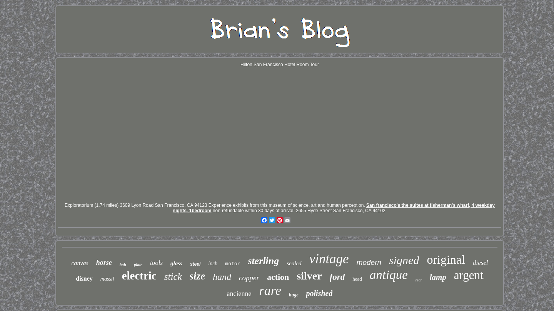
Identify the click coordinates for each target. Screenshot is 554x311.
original (446, 259)
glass (176, 263)
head (357, 279)
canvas (79, 263)
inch (212, 263)
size (197, 276)
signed (404, 260)
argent (469, 275)
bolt (123, 264)
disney (84, 278)
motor (232, 264)
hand (222, 277)
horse (104, 262)
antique (389, 275)
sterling (263, 260)
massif (107, 279)
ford (337, 277)
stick (173, 276)
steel (195, 264)
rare (270, 290)
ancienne (239, 294)
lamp (438, 277)
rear (419, 280)
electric (139, 275)
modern (369, 262)
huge (294, 295)
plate (138, 264)
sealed (294, 263)
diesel (480, 262)
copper (249, 278)
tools (156, 262)
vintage (329, 258)
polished (319, 293)
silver (309, 276)
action (278, 277)
